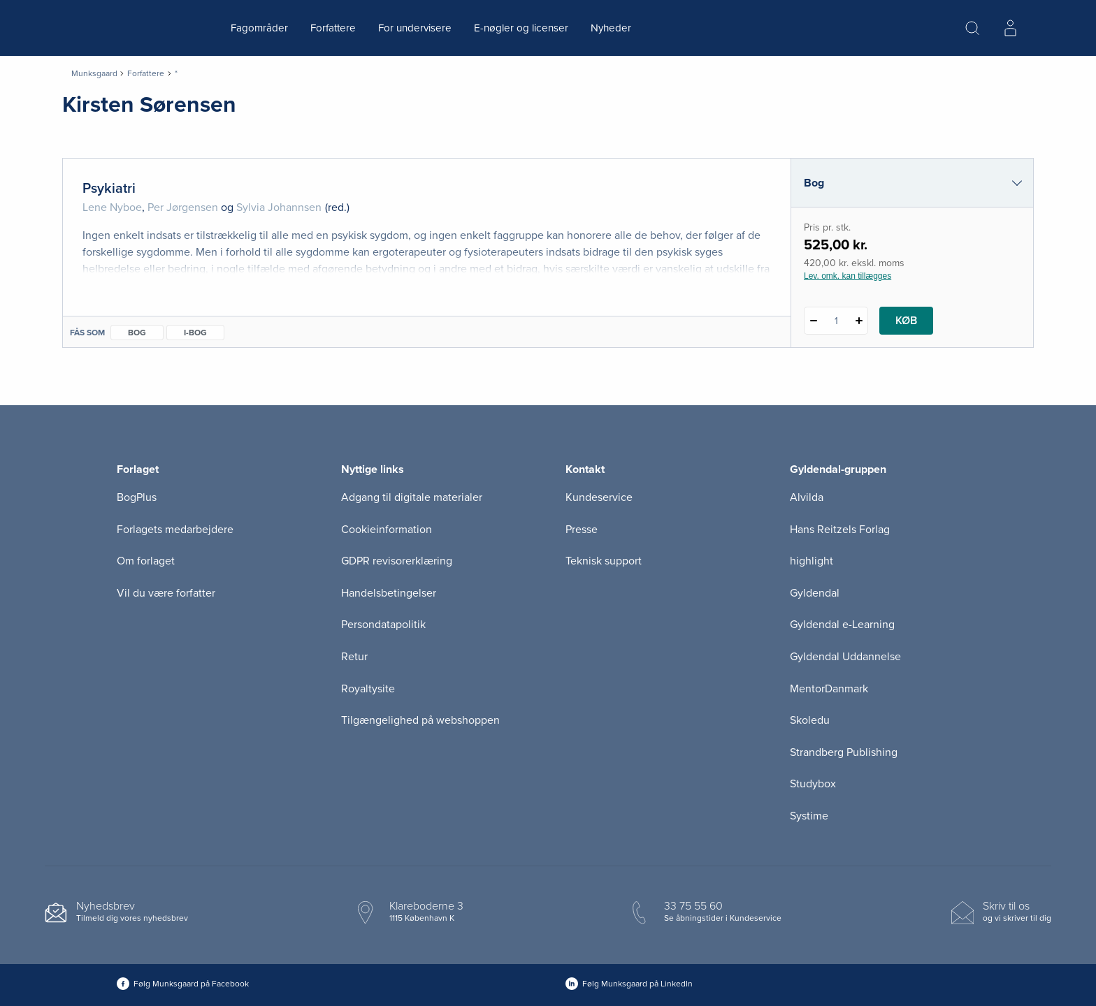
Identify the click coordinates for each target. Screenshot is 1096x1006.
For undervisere (415, 28)
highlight (811, 561)
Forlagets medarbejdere (175, 530)
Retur (354, 657)
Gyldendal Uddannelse (845, 657)
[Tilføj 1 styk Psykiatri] (858, 320)
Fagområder (259, 28)
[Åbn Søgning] (972, 28)
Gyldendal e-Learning (842, 625)
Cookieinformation (386, 530)
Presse (581, 530)
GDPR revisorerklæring (396, 561)
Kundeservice (599, 497)
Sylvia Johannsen (279, 207)
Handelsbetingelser (388, 593)
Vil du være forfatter (166, 593)
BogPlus (137, 497)
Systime (809, 816)
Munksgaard (94, 73)
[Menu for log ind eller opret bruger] (1010, 28)
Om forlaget (146, 561)
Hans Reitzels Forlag (840, 530)
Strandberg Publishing (843, 752)
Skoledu (810, 720)
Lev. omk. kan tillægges (847, 276)
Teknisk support (603, 561)
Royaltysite (368, 689)
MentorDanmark (829, 689)
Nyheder (611, 28)
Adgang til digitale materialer (411, 497)
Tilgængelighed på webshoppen (420, 720)
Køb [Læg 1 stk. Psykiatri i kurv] (906, 321)
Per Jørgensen (182, 207)
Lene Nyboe (112, 207)
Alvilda (806, 497)
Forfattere (333, 28)
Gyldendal (814, 593)
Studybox (813, 784)
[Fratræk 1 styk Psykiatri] (813, 320)
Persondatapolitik (383, 625)
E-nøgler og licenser (521, 28)
